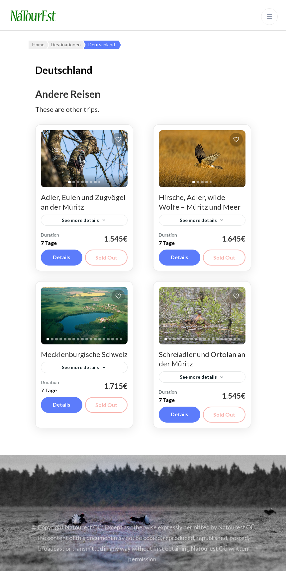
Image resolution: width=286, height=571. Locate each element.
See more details (80, 220)
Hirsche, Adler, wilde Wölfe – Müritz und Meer (199, 202)
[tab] (69, 182)
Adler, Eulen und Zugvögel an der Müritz (83, 202)
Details (61, 257)
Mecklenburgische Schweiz (84, 354)
